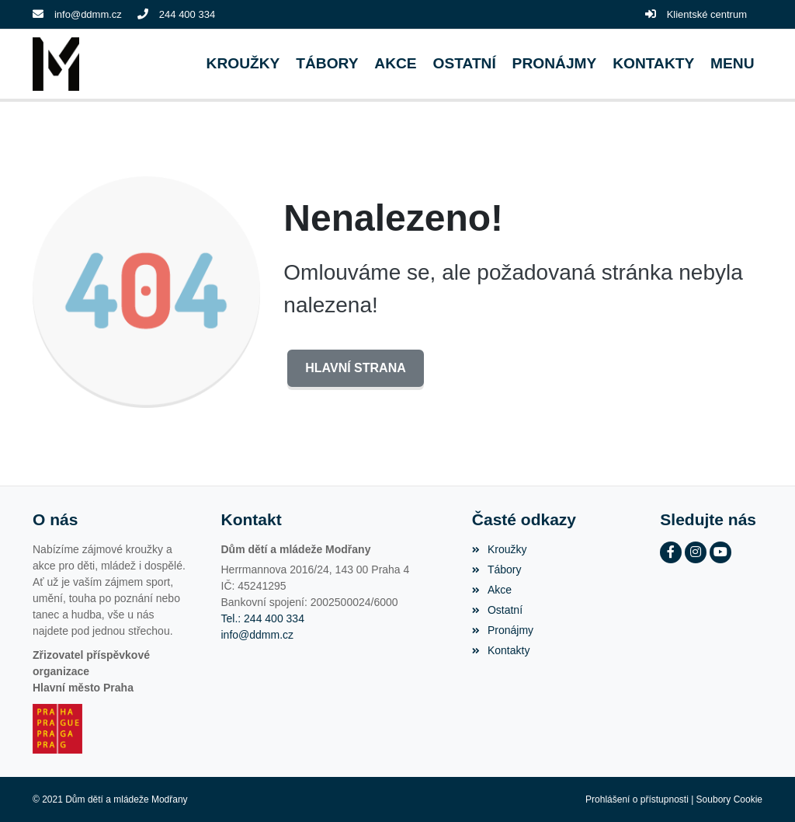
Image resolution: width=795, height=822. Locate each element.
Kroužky (499, 549)
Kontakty (501, 650)
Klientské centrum (707, 14)
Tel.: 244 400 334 (262, 618)
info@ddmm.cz (88, 14)
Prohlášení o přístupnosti (637, 799)
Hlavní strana (355, 367)
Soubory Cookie (729, 799)
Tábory (497, 569)
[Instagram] (695, 552)
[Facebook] (671, 552)
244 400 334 (187, 14)
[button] (732, 64)
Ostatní (497, 610)
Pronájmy (502, 630)
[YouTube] (720, 552)
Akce (492, 589)
